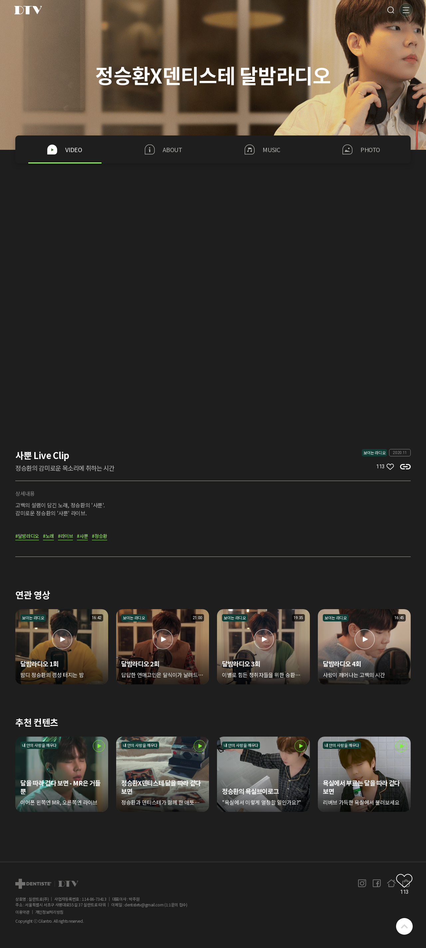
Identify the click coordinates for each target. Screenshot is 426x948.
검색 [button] (390, 10)
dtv (46, 884)
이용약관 (22, 912)
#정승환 (99, 536)
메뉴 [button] (406, 10)
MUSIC (262, 149)
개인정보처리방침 (49, 912)
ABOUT (163, 149)
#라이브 (65, 536)
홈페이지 (391, 883)
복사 (405, 466)
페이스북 (376, 883)
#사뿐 (82, 536)
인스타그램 (362, 883)
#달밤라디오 (27, 536)
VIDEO (64, 149)
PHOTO (361, 149)
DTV (28, 10)
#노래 (48, 536)
